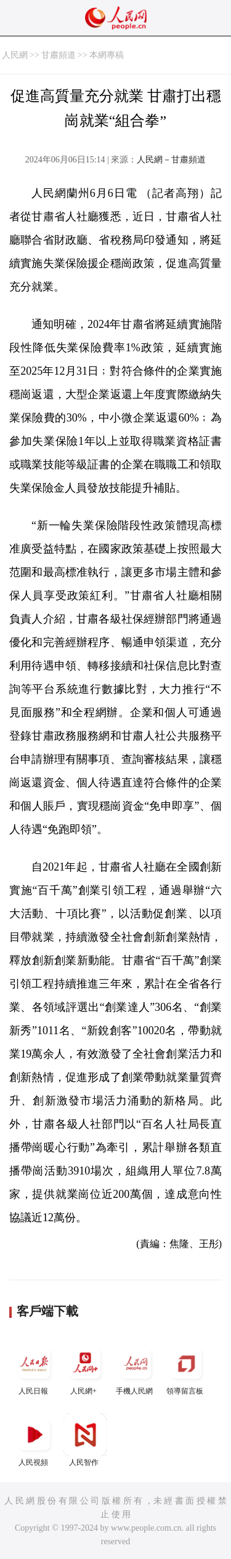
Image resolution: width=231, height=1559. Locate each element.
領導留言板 (186, 1368)
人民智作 (85, 1440)
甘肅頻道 (58, 55)
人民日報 (34, 1368)
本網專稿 (106, 55)
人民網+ (85, 1368)
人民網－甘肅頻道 (171, 159)
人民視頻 (34, 1440)
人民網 (15, 55)
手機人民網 (135, 1368)
